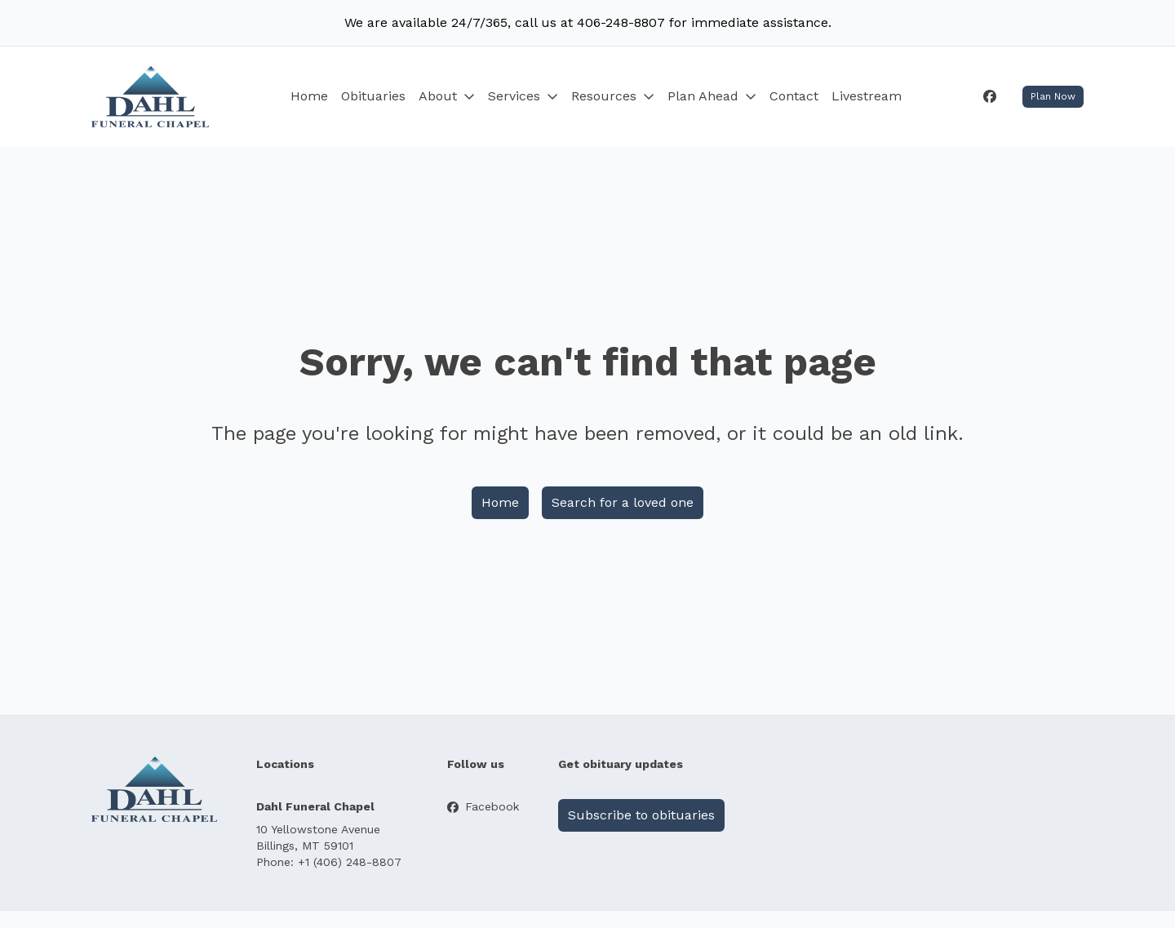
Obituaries (373, 96)
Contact (793, 96)
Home (309, 96)
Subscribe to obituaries (641, 815)
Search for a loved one (623, 502)
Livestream (866, 96)
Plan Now (1053, 96)
